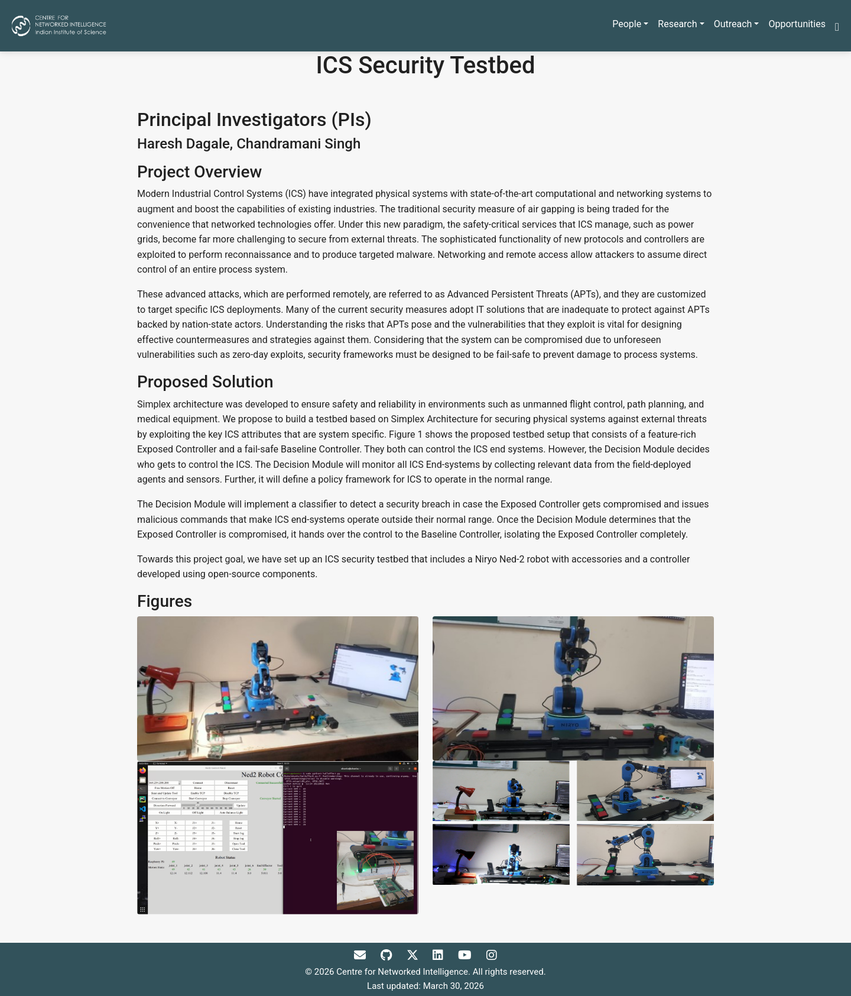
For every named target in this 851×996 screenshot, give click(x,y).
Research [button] (677, 24)
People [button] (626, 24)
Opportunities (797, 24)
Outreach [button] (733, 24)
